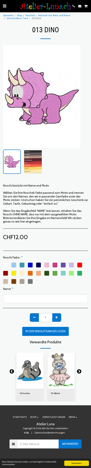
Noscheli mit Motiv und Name (54, 15)
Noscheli (30, 15)
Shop (19, 15)
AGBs (26, 432)
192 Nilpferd (55, 393)
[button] (4, 6)
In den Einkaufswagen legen (45, 331)
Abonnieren (70, 444)
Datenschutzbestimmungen (50, 432)
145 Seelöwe (25, 393)
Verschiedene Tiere (17, 18)
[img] (29, 371)
